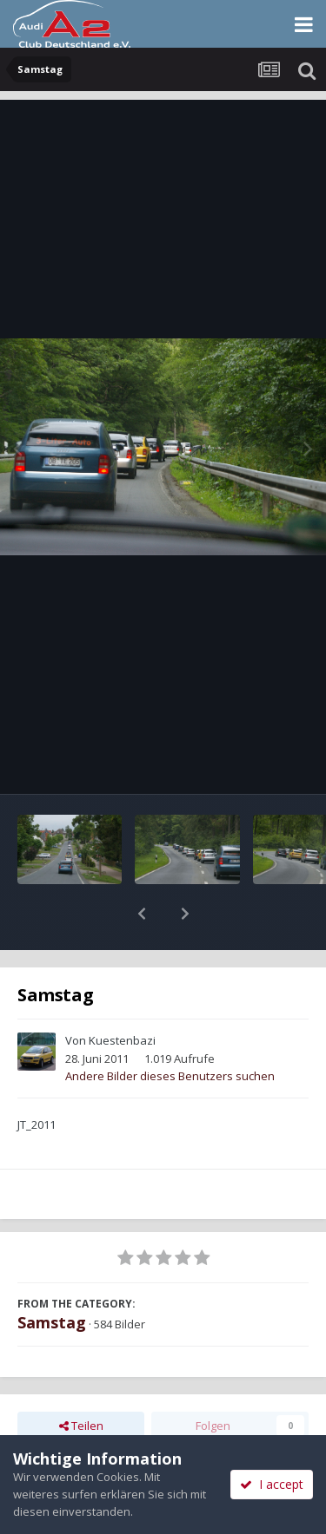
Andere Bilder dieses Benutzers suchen (170, 1031)
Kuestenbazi (122, 995)
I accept (271, 1484)
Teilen (81, 1380)
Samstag (51, 1277)
